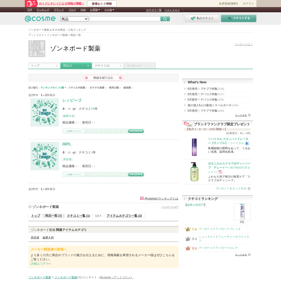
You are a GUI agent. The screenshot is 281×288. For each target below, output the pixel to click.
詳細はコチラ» (40, 263)
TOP (29, 9)
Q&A (83, 9)
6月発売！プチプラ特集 (206, 88)
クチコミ (102, 65)
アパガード (206, 229)
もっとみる (241, 115)
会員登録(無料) (228, 3)
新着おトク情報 (102, 3)
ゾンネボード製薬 (45, 207)
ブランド (59, 9)
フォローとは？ (244, 44)
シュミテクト (207, 236)
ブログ (72, 9)
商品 (67, 65)
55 (92, 108)
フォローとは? (169, 206)
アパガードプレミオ (228, 229)
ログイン (248, 3)
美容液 (67, 159)
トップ (35, 65)
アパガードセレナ (226, 248)
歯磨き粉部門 (195, 205)
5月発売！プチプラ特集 (206, 110)
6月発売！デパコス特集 (206, 94)
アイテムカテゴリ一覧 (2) (124, 215)
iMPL (66, 144)
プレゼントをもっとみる (230, 188)
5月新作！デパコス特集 (206, 99)
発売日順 (115, 87)
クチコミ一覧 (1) (78, 215)
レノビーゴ (71, 100)
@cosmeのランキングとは (161, 198)
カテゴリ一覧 (154, 9)
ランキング (42, 9)
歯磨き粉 (68, 116)
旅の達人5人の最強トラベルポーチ (213, 105)
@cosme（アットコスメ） (116, 277)
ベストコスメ (172, 9)
